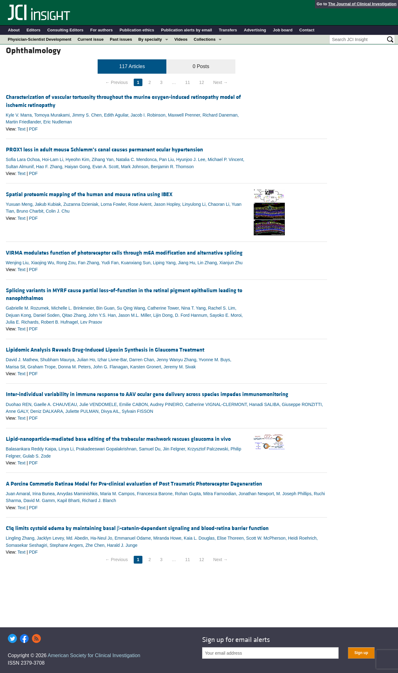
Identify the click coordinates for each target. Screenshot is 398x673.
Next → (220, 82)
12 (201, 82)
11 (187, 82)
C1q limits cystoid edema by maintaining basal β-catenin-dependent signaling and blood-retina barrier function (137, 528)
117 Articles (132, 66)
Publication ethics (136, 30)
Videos (180, 39)
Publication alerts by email (186, 30)
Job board (283, 30)
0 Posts (201, 66)
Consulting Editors (65, 30)
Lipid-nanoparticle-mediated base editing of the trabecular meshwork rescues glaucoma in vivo (118, 439)
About (14, 30)
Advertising (255, 30)
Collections (204, 39)
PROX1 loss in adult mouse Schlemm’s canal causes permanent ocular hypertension (104, 149)
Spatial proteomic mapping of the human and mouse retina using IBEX (89, 194)
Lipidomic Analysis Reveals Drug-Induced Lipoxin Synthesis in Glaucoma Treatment (105, 349)
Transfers (228, 30)
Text (21, 129)
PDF (33, 129)
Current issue (90, 39)
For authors (101, 30)
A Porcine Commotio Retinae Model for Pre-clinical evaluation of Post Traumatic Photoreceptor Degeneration (134, 483)
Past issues (121, 39)
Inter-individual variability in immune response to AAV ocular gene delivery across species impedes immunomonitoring (147, 394)
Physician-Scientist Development (39, 39)
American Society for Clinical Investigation (94, 655)
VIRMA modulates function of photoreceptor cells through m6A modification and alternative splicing (124, 252)
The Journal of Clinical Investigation (362, 4)
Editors (33, 30)
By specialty (150, 39)
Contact (306, 30)
